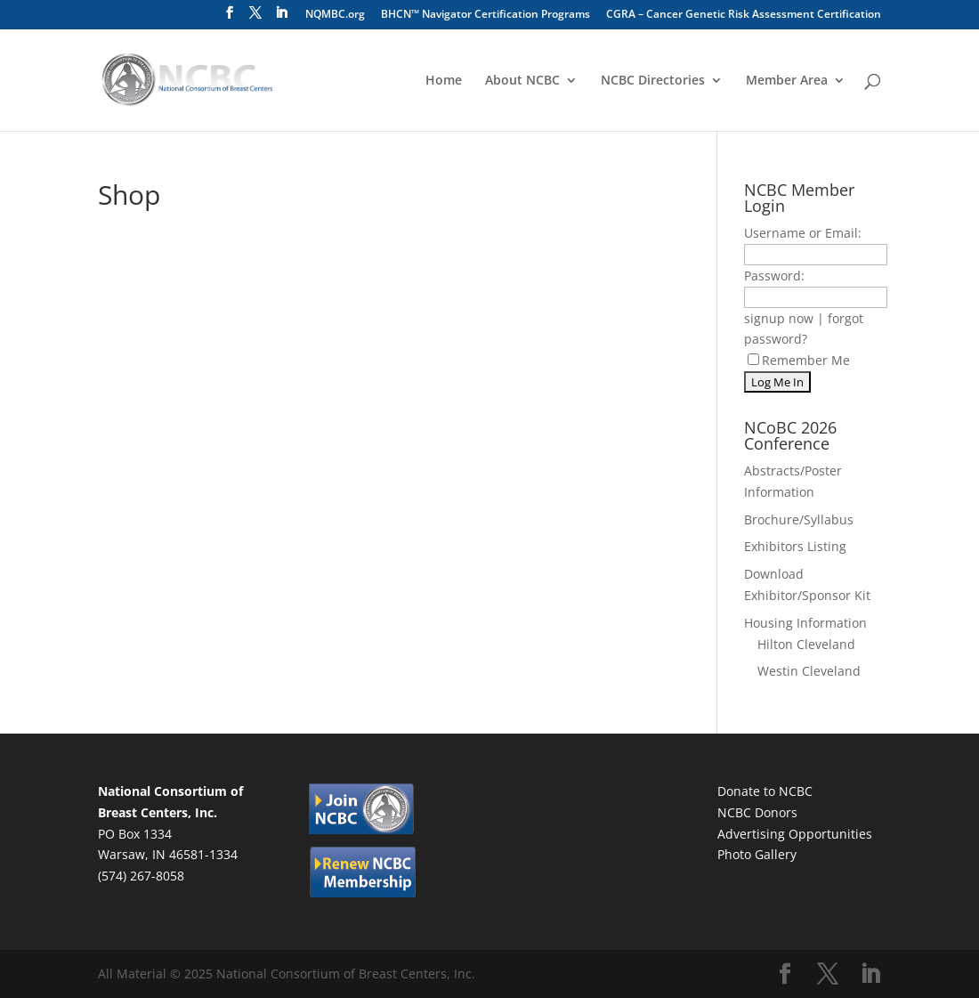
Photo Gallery (757, 854)
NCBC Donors (757, 812)
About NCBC (522, 81)
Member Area (787, 81)
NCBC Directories (653, 81)
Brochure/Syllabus (799, 519)
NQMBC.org (335, 15)
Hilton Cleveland (806, 644)
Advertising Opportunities (794, 833)
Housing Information (805, 622)
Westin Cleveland (809, 670)
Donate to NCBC (765, 791)
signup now (778, 318)
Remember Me (799, 360)
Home (443, 81)
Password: (774, 275)
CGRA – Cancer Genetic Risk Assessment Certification (743, 15)
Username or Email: (803, 232)
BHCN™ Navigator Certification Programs (485, 15)
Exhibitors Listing (795, 546)
